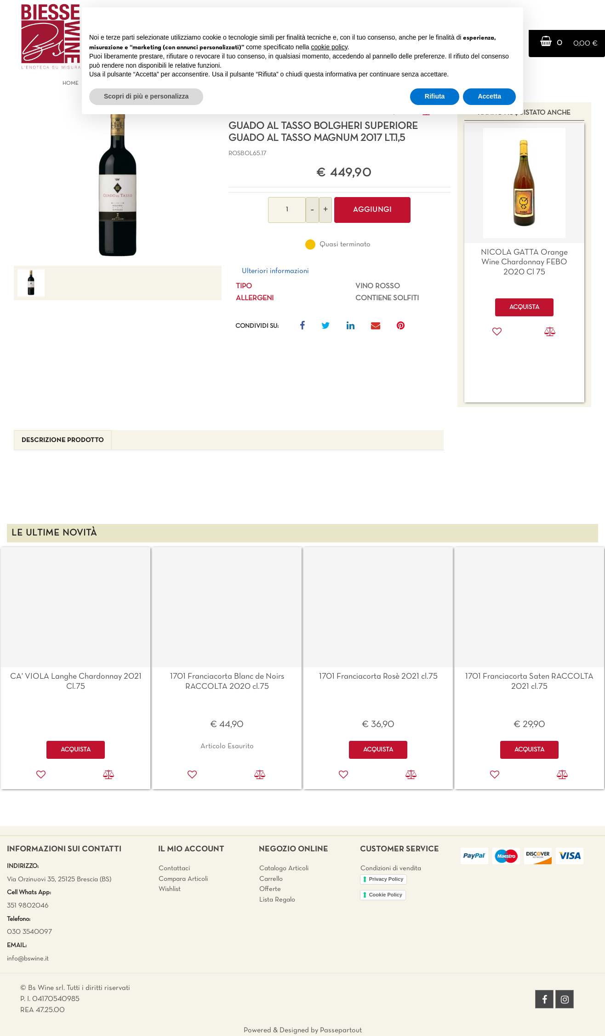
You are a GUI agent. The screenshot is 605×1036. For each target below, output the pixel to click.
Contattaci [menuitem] (174, 868)
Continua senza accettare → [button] (473, 19)
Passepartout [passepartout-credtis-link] (341, 1030)
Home (71, 83)
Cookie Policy (385, 894)
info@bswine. (26, 958)
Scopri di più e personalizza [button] (146, 96)
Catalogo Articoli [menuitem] (283, 868)
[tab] (63, 440)
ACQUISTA (76, 750)
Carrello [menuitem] (271, 879)
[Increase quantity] (325, 210)
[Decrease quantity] (312, 210)
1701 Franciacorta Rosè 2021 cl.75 (378, 677)
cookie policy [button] (329, 47)
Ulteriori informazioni (275, 271)
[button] (117, 185)
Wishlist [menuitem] (170, 889)
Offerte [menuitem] (270, 889)
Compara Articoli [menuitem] (183, 879)
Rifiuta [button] (435, 96)
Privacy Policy (386, 879)
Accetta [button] (489, 96)
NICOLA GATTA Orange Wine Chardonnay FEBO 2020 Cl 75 (524, 262)
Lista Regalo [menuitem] (277, 899)
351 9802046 (28, 905)
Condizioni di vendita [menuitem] (390, 868)
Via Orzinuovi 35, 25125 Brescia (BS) (59, 879)
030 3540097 (29, 932)
